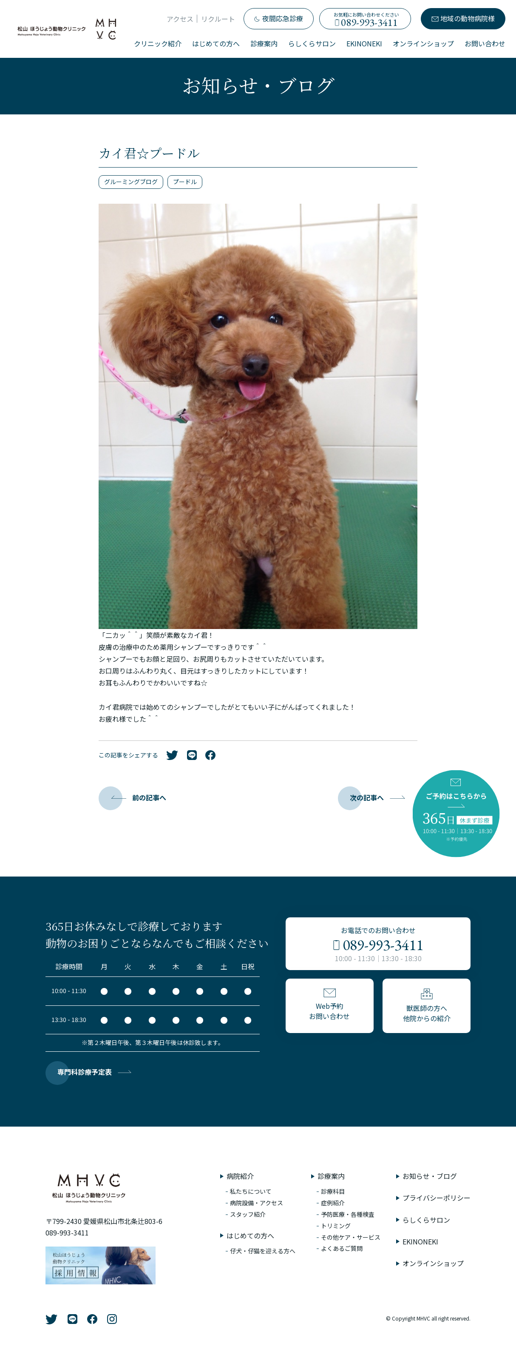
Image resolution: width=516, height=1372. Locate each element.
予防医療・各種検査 (347, 1214)
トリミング (336, 1225)
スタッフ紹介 (248, 1214)
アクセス (180, 19)
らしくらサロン (312, 43)
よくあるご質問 (342, 1248)
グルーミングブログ (131, 181)
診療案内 (264, 43)
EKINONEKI (364, 43)
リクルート (218, 19)
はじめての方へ (216, 43)
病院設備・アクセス (256, 1202)
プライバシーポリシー (437, 1198)
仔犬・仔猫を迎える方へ (262, 1251)
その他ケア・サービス (350, 1237)
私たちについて (251, 1191)
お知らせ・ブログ (430, 1176)
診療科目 (333, 1191)
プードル (185, 181)
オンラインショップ (423, 43)
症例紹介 (333, 1202)
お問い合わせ (485, 43)
